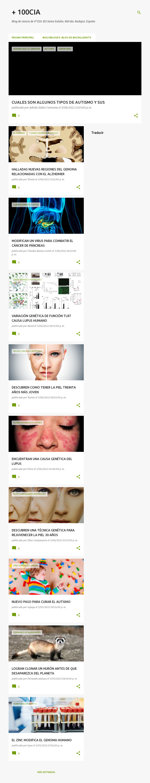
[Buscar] (139, 12)
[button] (136, 116)
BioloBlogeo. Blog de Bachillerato (67, 37)
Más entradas (46, 772)
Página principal (23, 37)
